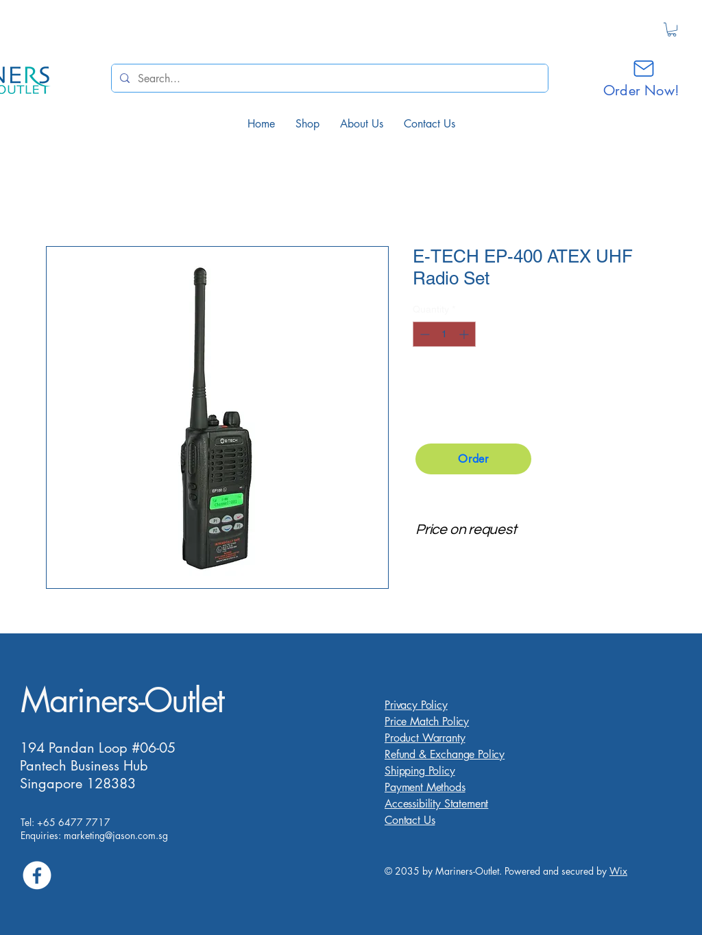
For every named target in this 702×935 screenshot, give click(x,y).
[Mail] (643, 68)
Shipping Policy (420, 771)
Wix (618, 870)
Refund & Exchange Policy (445, 754)
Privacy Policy (416, 705)
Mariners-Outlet (122, 700)
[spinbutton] (444, 334)
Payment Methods (425, 787)
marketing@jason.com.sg (116, 835)
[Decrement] (423, 334)
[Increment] (465, 334)
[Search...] (328, 78)
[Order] (473, 459)
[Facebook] (37, 875)
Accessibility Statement (436, 804)
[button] (672, 29)
